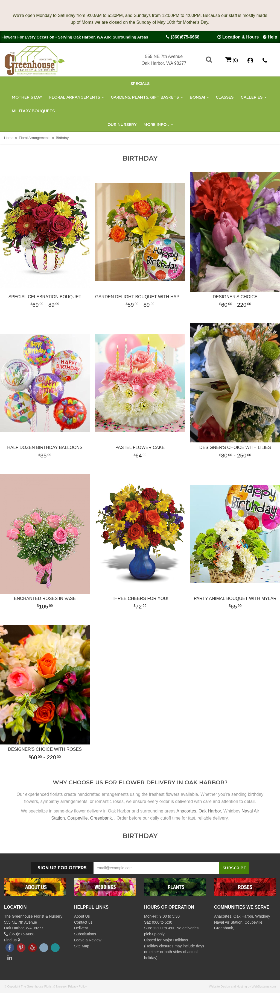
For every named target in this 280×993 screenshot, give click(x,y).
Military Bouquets (33, 110)
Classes (225, 97)
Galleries (251, 97)
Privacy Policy (77, 986)
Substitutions (85, 934)
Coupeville (77, 818)
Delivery (81, 928)
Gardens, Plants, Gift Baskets (145, 97)
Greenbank (101, 818)
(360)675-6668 (185, 37)
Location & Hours (240, 37)
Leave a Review (87, 940)
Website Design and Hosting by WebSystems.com (242, 986)
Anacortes (186, 811)
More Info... (156, 124)
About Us (82, 916)
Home (8, 138)
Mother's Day (27, 97)
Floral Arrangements (74, 97)
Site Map (81, 946)
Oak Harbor (210, 811)
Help (272, 37)
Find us (12, 940)
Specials (140, 83)
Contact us (83, 922)
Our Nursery (121, 124)
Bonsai (197, 97)
